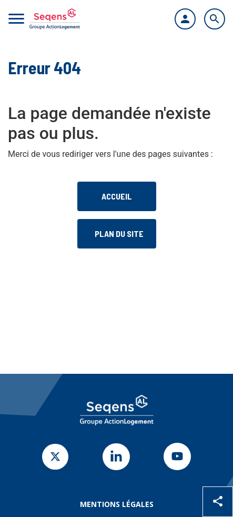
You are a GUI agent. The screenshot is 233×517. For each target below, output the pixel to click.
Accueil (117, 196)
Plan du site (119, 233)
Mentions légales (117, 504)
